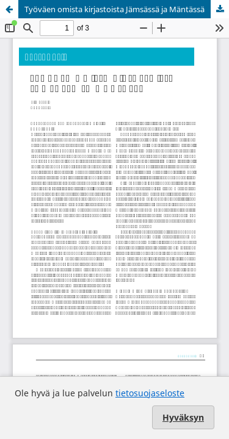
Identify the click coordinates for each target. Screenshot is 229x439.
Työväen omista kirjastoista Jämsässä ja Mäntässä (114, 9)
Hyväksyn (183, 417)
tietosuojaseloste (149, 393)
